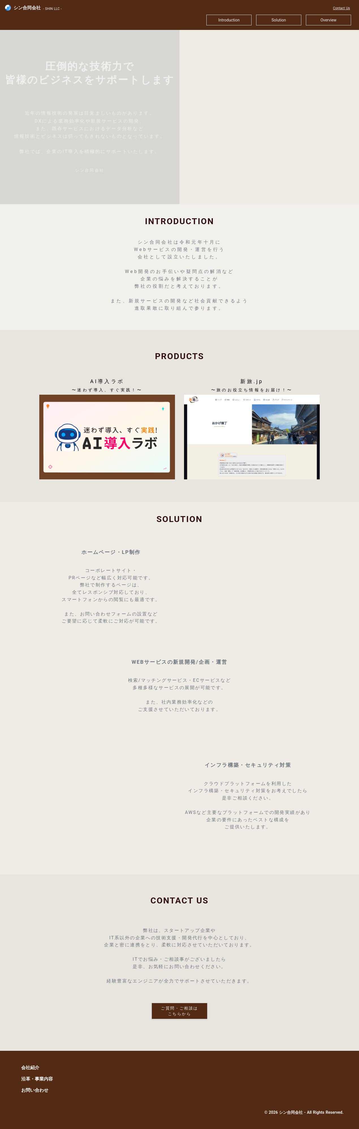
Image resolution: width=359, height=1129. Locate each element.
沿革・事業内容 (37, 1079)
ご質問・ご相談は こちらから (179, 1011)
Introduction (228, 20)
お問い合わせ (34, 1090)
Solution (278, 20)
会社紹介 (30, 1067)
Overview (329, 20)
